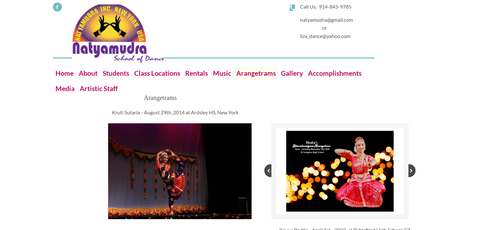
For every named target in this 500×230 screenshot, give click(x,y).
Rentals (196, 73)
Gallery (292, 73)
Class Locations (157, 73)
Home (64, 73)
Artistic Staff (99, 88)
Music (222, 73)
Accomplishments (335, 73)
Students (116, 73)
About (88, 73)
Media (65, 88)
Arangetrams (256, 73)
